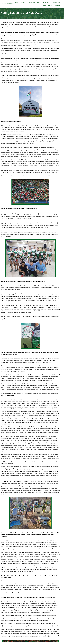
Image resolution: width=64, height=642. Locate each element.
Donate (44, 5)
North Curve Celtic (56, 2)
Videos (38, 2)
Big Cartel (50, 5)
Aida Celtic (32, 2)
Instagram (57, 5)
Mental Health (46, 2)
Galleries (23, 2)
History (17, 2)
